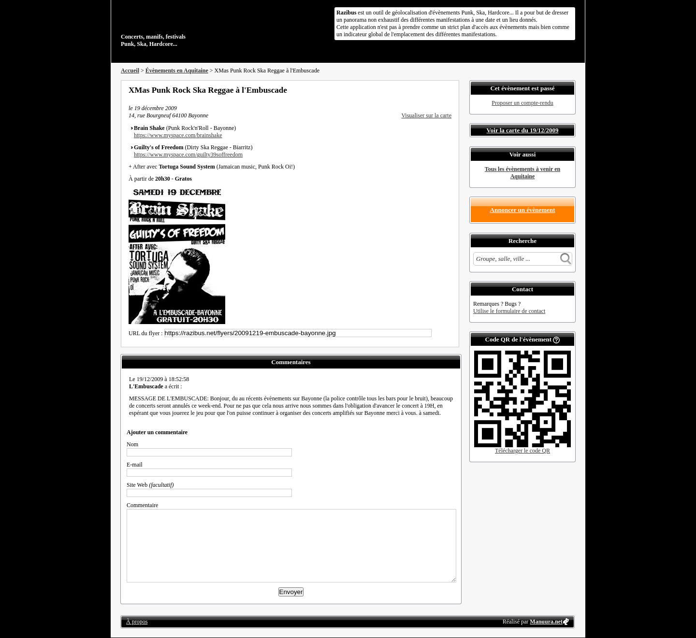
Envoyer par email (435, 90)
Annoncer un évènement (522, 209)
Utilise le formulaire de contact (509, 311)
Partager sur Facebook (409, 90)
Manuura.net (546, 621)
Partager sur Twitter (422, 90)
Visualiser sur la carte (426, 115)
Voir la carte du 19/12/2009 (523, 130)
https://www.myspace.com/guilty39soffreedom (188, 154)
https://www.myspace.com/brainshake (178, 135)
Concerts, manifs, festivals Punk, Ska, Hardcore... (183, 26)
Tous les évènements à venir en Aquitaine (522, 173)
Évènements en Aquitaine (176, 70)
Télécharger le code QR (522, 450)
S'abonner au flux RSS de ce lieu (448, 90)
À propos (136, 621)
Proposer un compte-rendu (522, 102)
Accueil (130, 70)
